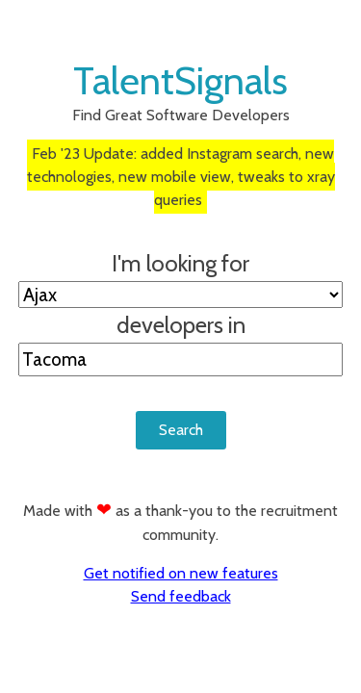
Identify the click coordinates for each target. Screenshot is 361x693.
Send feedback (181, 596)
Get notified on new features (181, 573)
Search (181, 430)
